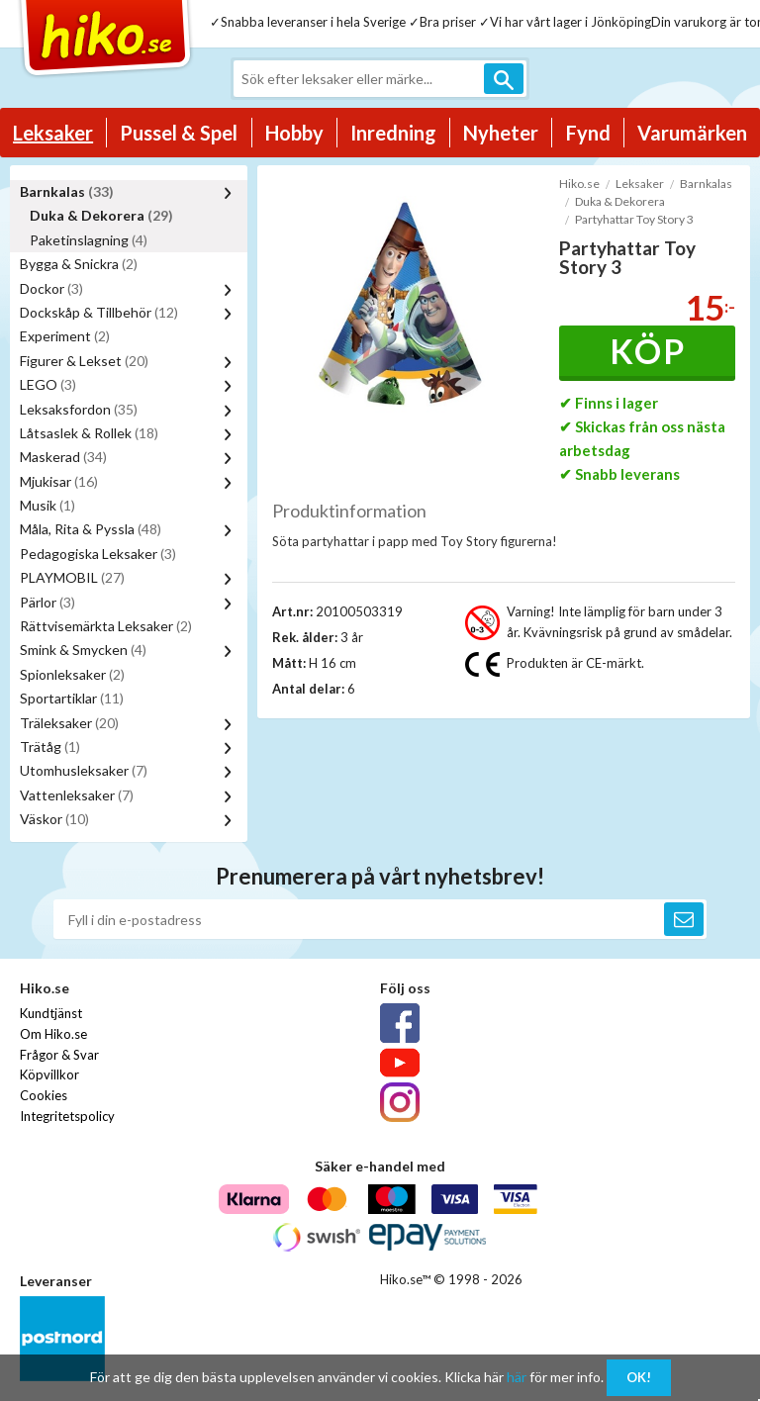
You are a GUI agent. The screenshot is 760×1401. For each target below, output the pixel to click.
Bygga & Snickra (79, 263)
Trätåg (50, 746)
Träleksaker (69, 722)
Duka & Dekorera (101, 215)
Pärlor (47, 602)
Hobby (294, 132)
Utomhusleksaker (83, 770)
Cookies (43, 1095)
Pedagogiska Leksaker (98, 553)
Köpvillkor (49, 1074)
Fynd (588, 132)
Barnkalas (67, 191)
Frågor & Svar (59, 1055)
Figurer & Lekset (84, 360)
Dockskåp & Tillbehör (99, 312)
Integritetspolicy (67, 1116)
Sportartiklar (72, 698)
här (516, 1376)
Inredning (393, 132)
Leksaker (53, 132)
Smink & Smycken (83, 649)
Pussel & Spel (179, 132)
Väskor (54, 818)
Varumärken (692, 132)
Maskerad (63, 456)
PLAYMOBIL (72, 577)
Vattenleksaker (77, 795)
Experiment (65, 335)
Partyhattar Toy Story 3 (634, 219)
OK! (638, 1377)
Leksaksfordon (79, 409)
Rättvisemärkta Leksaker (106, 625)
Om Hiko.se (53, 1034)
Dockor (51, 288)
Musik (47, 505)
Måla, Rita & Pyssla (90, 528)
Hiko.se (579, 183)
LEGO (48, 384)
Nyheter (500, 132)
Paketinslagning (88, 240)
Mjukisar (59, 481)
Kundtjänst (51, 1013)
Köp (648, 350)
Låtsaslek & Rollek (89, 432)
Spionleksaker (72, 674)
